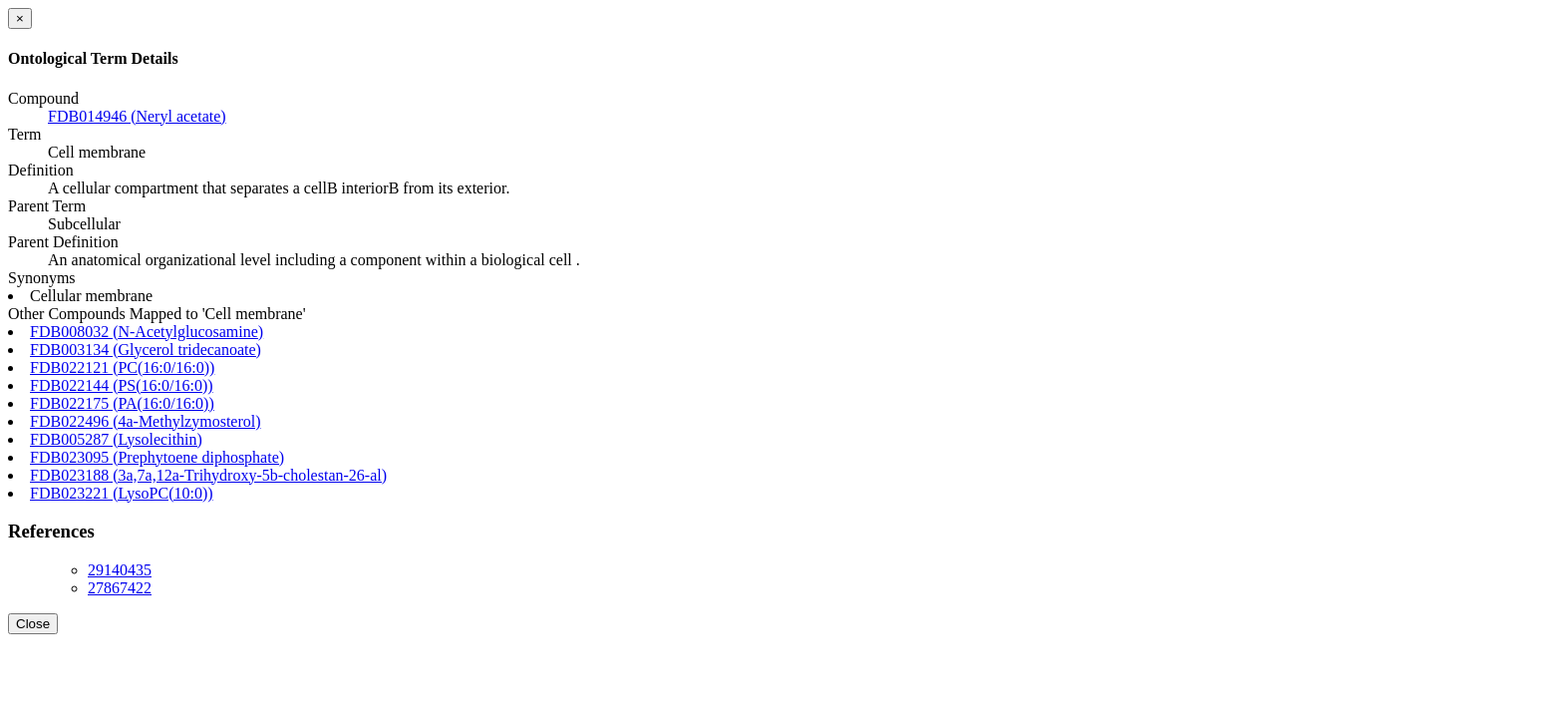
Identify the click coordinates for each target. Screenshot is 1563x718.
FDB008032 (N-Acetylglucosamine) (146, 331)
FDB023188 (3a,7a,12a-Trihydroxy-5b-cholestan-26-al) (208, 475)
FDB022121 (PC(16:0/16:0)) (122, 367)
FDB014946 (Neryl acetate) (137, 116)
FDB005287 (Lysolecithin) (116, 439)
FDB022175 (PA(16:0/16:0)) (122, 403)
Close (33, 623)
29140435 (120, 569)
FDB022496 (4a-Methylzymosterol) (145, 421)
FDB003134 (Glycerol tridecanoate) (145, 349)
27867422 (120, 587)
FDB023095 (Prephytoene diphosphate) (157, 457)
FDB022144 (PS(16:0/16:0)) (121, 385)
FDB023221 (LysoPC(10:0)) (121, 493)
